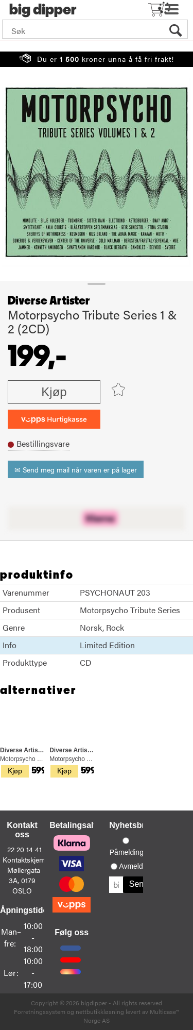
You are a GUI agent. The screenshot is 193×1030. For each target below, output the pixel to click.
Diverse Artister (49, 301)
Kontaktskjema (26, 859)
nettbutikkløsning (100, 1011)
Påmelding (127, 852)
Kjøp (53, 392)
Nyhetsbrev (131, 825)
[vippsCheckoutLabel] (54, 419)
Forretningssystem (39, 1011)
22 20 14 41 (24, 849)
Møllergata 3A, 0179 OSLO (23, 880)
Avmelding (135, 866)
